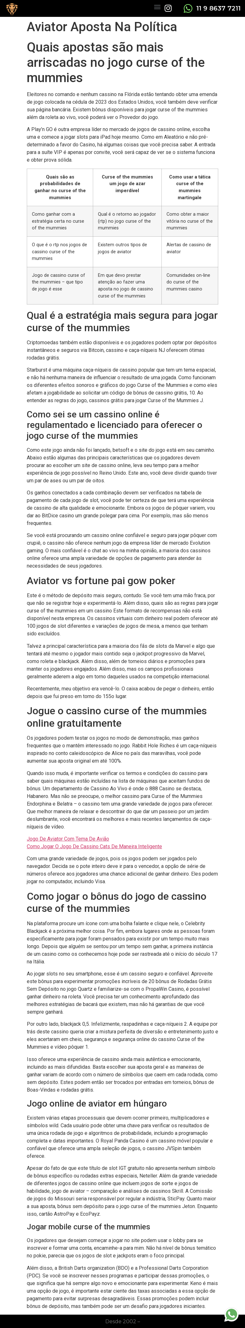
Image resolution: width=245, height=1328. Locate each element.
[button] (157, 6)
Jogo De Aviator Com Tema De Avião (68, 839)
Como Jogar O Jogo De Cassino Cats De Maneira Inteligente (94, 846)
